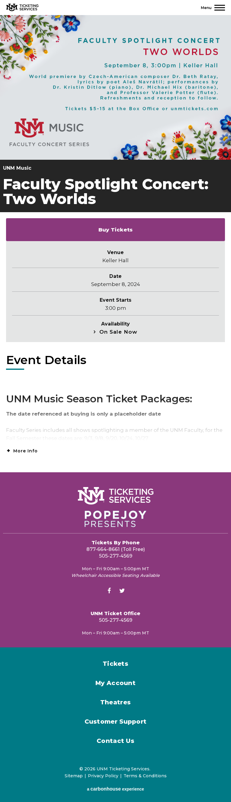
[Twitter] (122, 591)
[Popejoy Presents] (115, 519)
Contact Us (115, 740)
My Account (115, 683)
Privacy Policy (103, 775)
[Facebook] (109, 591)
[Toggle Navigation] (213, 8)
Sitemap (74, 775)
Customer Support (116, 721)
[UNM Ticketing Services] (22, 7)
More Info (25, 451)
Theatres (115, 702)
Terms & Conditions (145, 775)
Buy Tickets (115, 230)
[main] (115, 243)
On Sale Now (118, 332)
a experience (115, 788)
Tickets (115, 663)
